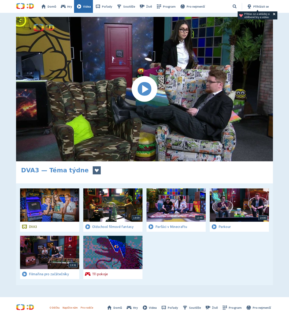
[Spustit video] (144, 89)
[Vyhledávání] (234, 6)
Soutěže (125, 6)
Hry (66, 6)
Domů (48, 6)
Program (166, 6)
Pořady (103, 6)
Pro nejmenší (192, 6)
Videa (83, 6)
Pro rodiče (87, 307)
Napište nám (70, 307)
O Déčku (55, 307)
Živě (145, 6)
